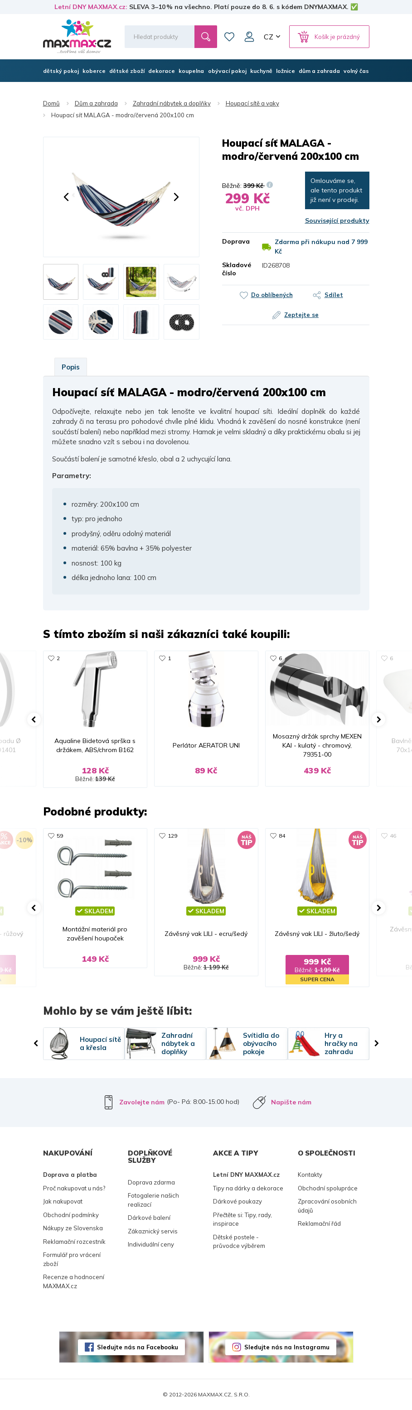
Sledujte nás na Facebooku (137, 1347)
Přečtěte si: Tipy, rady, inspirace (242, 1219)
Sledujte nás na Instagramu (287, 1347)
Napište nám (291, 1102)
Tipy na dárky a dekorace (248, 1188)
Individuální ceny (151, 1244)
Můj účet (249, 36)
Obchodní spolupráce (328, 1188)
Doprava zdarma (151, 1182)
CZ (268, 36)
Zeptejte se (301, 314)
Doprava (235, 241)
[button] (66, 197)
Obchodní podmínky (71, 1214)
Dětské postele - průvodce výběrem (239, 1241)
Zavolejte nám (142, 1102)
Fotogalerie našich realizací (153, 1200)
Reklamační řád (319, 1223)
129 (172, 835)
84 (282, 835)
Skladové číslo (235, 269)
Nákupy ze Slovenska (73, 1228)
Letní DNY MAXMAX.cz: (90, 7)
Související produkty (337, 220)
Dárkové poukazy (237, 1201)
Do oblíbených (272, 294)
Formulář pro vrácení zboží (72, 1259)
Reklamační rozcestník (74, 1241)
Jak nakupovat (62, 1201)
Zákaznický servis (153, 1231)
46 (393, 835)
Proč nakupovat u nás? (74, 1188)
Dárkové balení (149, 1217)
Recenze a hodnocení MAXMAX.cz (73, 1281)
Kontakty (310, 1174)
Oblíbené (229, 36)
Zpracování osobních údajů (327, 1206)
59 (60, 835)
